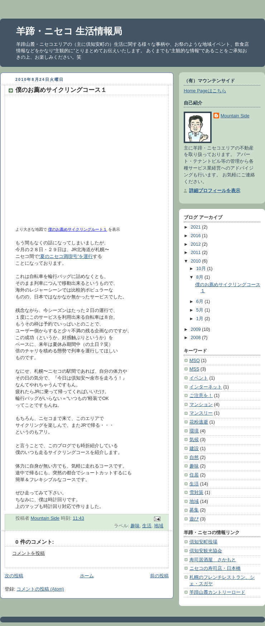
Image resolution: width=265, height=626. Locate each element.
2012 (196, 244)
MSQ (194, 360)
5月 (200, 310)
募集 (194, 510)
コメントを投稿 (28, 553)
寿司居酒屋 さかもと (212, 559)
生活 (146, 525)
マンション (201, 404)
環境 (194, 431)
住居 (194, 475)
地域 (158, 525)
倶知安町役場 (203, 541)
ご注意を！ (201, 395)
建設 (194, 448)
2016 (196, 235)
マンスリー (201, 413)
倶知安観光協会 (205, 550)
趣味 (135, 525)
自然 (194, 457)
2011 (196, 252)
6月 (200, 301)
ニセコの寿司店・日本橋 (215, 568)
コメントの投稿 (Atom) (40, 589)
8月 (200, 277)
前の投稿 (159, 575)
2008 (196, 337)
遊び (194, 519)
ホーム (87, 575)
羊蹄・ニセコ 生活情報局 (69, 31)
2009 (196, 329)
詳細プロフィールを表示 (214, 190)
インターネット (205, 387)
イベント (198, 378)
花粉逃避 (198, 422)
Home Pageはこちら (205, 90)
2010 (196, 261)
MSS (194, 369)
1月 (200, 318)
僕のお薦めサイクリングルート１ (77, 229)
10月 (201, 268)
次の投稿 (14, 575)
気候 (194, 439)
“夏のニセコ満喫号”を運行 (66, 256)
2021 (196, 227)
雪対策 (196, 492)
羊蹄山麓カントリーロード (217, 592)
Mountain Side (235, 115)
